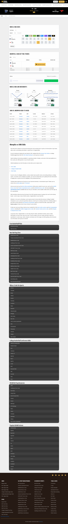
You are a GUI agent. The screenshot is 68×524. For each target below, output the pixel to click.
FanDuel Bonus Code (22, 489)
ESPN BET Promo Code (15, 248)
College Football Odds (16, 168)
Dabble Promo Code (14, 268)
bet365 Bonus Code (14, 235)
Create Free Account (40, 64)
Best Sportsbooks (21, 483)
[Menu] (66, 1)
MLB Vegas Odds (5, 489)
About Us (52, 493)
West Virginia (13, 336)
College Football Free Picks (7, 510)
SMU (27, 131)
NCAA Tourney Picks (15, 395)
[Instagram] (65, 475)
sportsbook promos (15, 189)
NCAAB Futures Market (37, 4)
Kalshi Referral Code (15, 253)
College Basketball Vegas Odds (8, 493)
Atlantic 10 (13, 353)
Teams (12, 411)
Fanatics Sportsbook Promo (23, 485)
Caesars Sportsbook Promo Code (17, 245)
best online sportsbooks (27, 186)
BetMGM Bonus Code (15, 240)
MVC (12, 451)
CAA (11, 438)
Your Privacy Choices (5, 516)
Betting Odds (4, 483)
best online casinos (42, 207)
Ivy (11, 443)
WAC (12, 376)
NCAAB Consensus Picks (47, 4)
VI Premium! (27, 183)
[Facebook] (53, 475)
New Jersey (13, 316)
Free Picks (13, 390)
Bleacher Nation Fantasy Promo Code (41, 506)
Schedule (12, 413)
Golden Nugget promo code (27, 208)
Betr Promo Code (14, 271)
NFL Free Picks (5, 503)
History (12, 419)
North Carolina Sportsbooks (16, 321)
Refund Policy (53, 504)
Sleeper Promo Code (22, 502)
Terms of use (53, 502)
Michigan (12, 313)
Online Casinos (54, 512)
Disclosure (41, 521)
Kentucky (12, 300)
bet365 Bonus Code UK (22, 510)
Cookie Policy (53, 508)
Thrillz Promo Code (38, 489)
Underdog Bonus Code (22, 498)
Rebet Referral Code (38, 502)
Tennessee (13, 329)
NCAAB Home (4, 4)
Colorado (12, 290)
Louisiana (12, 303)
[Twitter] (56, 475)
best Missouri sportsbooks (29, 202)
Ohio (11, 323)
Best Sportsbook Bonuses (16, 281)
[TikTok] (62, 475)
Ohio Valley (13, 456)
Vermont (12, 331)
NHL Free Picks (5, 514)
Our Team (53, 496)
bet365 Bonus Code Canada (23, 508)
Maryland (12, 308)
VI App (52, 485)
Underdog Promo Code (15, 255)
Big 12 (12, 358)
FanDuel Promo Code (15, 273)
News (12, 408)
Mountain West (13, 368)
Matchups (12, 403)
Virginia (12, 334)
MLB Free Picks (5, 508)
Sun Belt (12, 374)
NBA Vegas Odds (5, 487)
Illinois (12, 293)
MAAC (12, 445)
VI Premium (53, 483)
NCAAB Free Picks (14, 226)
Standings (12, 416)
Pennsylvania (13, 326)
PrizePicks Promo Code (15, 261)
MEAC (12, 448)
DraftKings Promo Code (15, 243)
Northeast (12, 453)
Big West (12, 435)
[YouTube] (59, 475)
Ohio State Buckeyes (28, 155)
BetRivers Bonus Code (15, 266)
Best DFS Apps (37, 483)
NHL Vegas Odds (5, 496)
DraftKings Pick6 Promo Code (16, 258)
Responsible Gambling (55, 491)
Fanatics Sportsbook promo (24, 188)
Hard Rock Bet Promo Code (16, 276)
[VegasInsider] (1, 476)
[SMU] (12, 43)
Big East (12, 356)
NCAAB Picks (18, 4)
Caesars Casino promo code (41, 208)
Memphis (21, 116)
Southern (12, 461)
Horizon (12, 440)
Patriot (12, 458)
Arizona (12, 287)
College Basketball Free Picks (7, 512)
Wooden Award (13, 345)
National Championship (15, 343)
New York (12, 318)
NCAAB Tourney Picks (27, 4)
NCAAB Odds (10, 4)
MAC (12, 366)
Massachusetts (13, 311)
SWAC (12, 469)
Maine (12, 305)
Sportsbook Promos (54, 489)
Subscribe (62, 1)
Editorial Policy (54, 510)
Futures (12, 398)
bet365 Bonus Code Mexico (23, 512)
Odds (12, 385)
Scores (12, 401)
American (12, 350)
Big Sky (12, 430)
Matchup (12, 46)
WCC (12, 379)
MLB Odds (13, 171)
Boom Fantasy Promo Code (39, 498)
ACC (11, 348)
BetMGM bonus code (39, 188)
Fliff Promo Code (14, 250)
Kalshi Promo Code (38, 504)
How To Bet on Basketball (15, 421)
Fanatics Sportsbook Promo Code (17, 237)
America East (13, 427)
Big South (12, 433)
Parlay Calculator (54, 487)
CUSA (12, 363)
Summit (12, 466)
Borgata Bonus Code (15, 263)
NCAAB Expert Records (57, 4)
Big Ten (12, 361)
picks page (19, 183)
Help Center (53, 498)
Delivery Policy (54, 506)
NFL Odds (13, 166)
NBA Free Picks (14, 228)
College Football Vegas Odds (7, 491)
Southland (13, 463)
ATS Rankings (13, 406)
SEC (11, 371)
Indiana (12, 295)
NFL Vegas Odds (5, 485)
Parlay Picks (13, 393)
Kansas (12, 298)
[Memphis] (13, 39)
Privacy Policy (53, 500)
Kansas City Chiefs (45, 153)
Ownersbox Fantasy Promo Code (40, 508)
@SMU (28, 116)
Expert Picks (4, 501)
